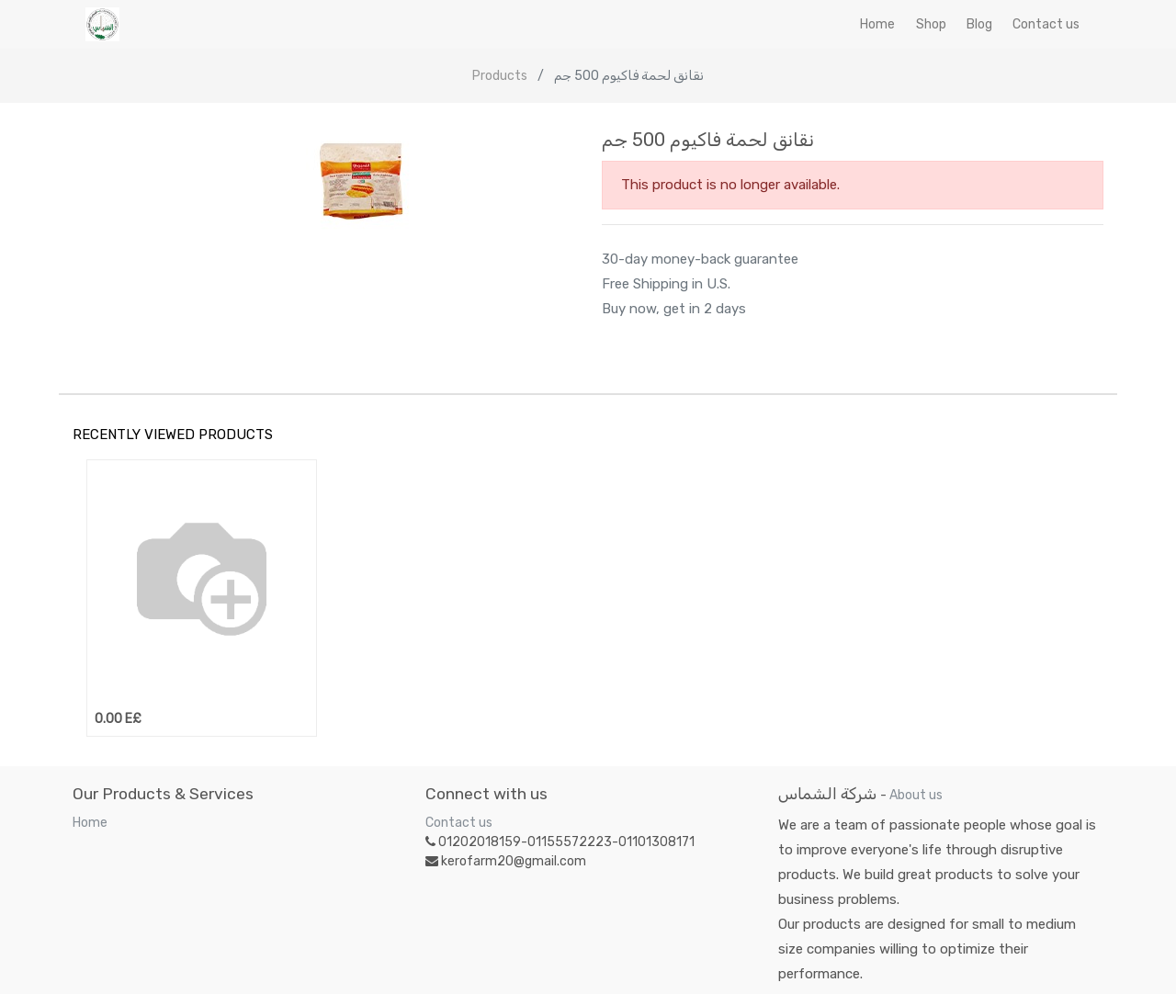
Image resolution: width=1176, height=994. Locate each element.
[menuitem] (877, 24)
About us (916, 795)
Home (90, 822)
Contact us (458, 822)
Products (499, 76)
